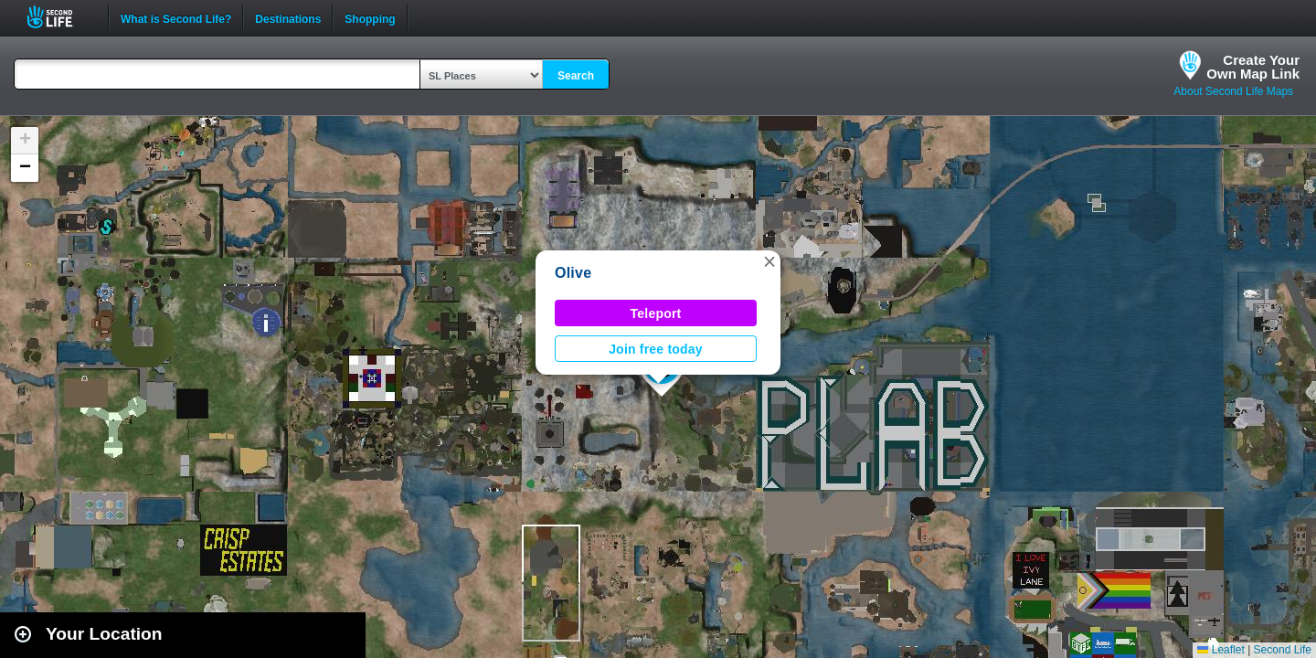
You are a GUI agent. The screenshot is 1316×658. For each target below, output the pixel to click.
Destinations (288, 17)
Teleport (656, 313)
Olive (573, 273)
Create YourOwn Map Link (1253, 66)
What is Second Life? (176, 17)
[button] (769, 261)
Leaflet (1220, 649)
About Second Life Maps (1233, 91)
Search (575, 75)
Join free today (656, 349)
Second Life (60, 17)
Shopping (370, 17)
